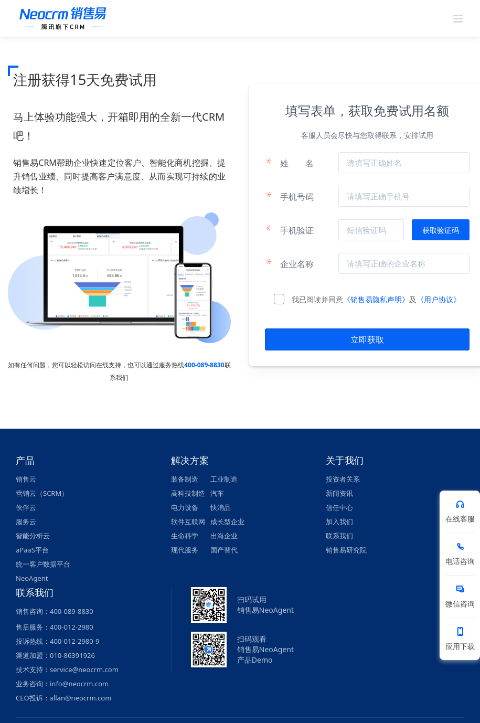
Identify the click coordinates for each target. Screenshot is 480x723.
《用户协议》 (439, 299)
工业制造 (224, 479)
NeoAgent (32, 578)
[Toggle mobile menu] (458, 18)
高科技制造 (188, 493)
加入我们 (339, 521)
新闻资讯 (339, 493)
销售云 (26, 479)
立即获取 (367, 339)
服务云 (26, 521)
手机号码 (289, 196)
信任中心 (339, 507)
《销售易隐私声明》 (376, 299)
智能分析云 (33, 535)
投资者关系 (343, 479)
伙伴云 (26, 507)
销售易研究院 (346, 550)
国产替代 (224, 550)
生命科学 (184, 535)
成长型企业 (227, 521)
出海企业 (224, 535)
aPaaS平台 (32, 550)
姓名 (289, 162)
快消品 (220, 507)
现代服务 (184, 550)
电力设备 (184, 507)
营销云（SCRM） (42, 493)
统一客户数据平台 (43, 564)
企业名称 (289, 263)
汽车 (217, 493)
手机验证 (289, 229)
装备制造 (184, 479)
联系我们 (339, 535)
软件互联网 (188, 521)
